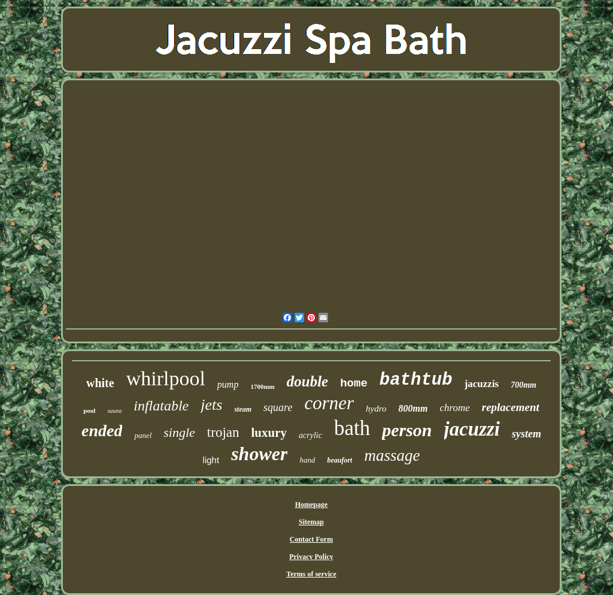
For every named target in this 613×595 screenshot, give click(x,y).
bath (352, 428)
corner (329, 402)
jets (211, 404)
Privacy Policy (311, 556)
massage (392, 455)
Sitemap (311, 522)
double (307, 381)
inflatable (161, 405)
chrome (454, 407)
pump (228, 384)
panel (142, 435)
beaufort (339, 460)
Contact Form (311, 539)
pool (89, 410)
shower (259, 453)
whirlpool (165, 378)
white (100, 382)
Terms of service (311, 574)
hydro (376, 408)
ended (101, 430)
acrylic (310, 435)
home (354, 383)
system (526, 434)
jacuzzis (482, 383)
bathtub (416, 380)
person (407, 430)
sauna (114, 410)
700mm (523, 384)
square (277, 407)
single (179, 432)
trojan (223, 432)
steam (242, 409)
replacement (510, 407)
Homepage (311, 504)
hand (307, 459)
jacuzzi (472, 429)
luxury (269, 432)
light (211, 460)
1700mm (262, 386)
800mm (413, 408)
